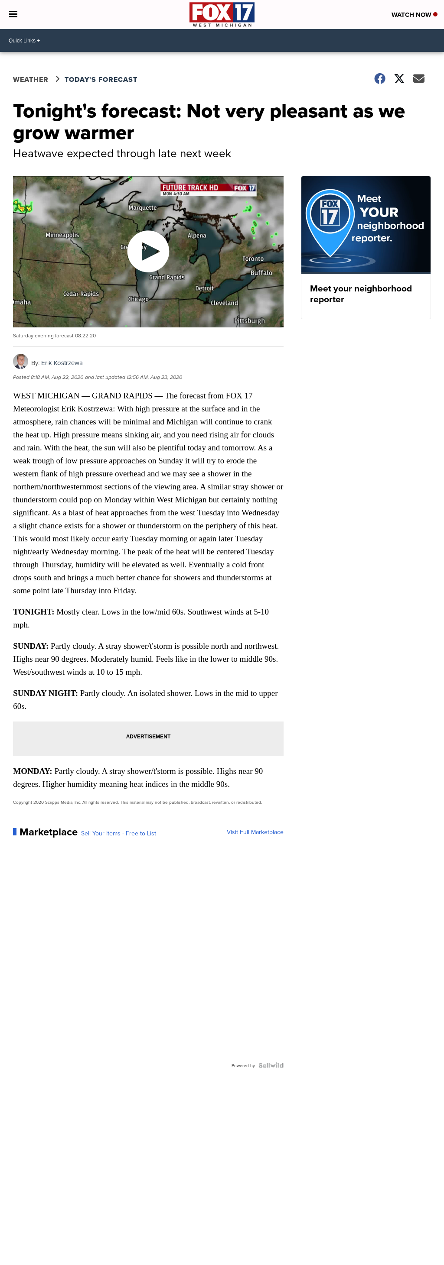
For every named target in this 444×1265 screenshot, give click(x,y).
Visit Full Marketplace (255, 832)
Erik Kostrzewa (62, 362)
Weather (31, 79)
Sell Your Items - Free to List (118, 833)
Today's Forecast (101, 79)
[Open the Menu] (13, 14)
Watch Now (414, 14)
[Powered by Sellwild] (271, 1065)
